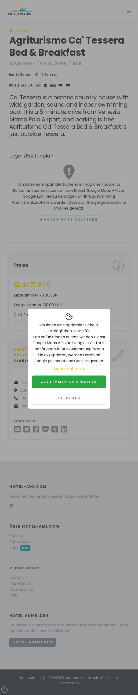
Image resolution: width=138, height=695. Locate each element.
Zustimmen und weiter (69, 382)
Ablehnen (69, 398)
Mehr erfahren (69, 369)
